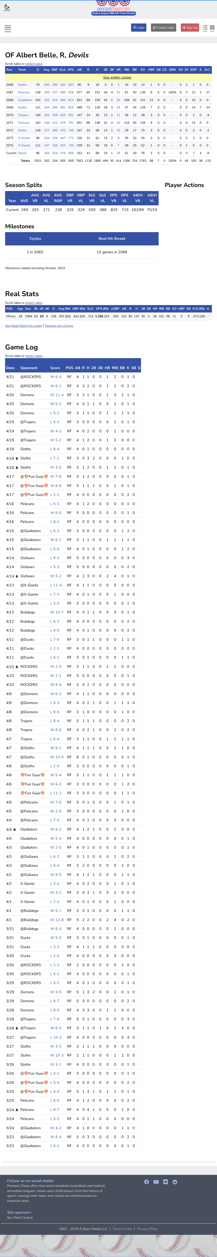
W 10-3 (57, 1055)
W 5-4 (55, 774)
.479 (62, 123)
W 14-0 (57, 757)
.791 (71, 123)
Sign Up (190, 28)
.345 (55, 107)
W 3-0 (55, 467)
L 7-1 (54, 458)
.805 (71, 153)
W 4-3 (55, 1127)
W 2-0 (55, 666)
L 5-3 (54, 503)
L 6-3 (54, 702)
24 (118, 107)
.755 (71, 130)
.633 (62, 115)
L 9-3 (54, 557)
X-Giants (24, 138)
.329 (55, 153)
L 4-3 (54, 421)
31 (118, 92)
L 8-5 (54, 1010)
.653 (71, 85)
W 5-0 (55, 937)
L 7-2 (54, 901)
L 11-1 (56, 793)
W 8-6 (55, 485)
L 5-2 (54, 1118)
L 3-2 (54, 883)
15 (118, 130)
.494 (62, 100)
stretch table (33, 64)
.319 (55, 100)
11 (118, 115)
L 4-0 (54, 630)
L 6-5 (54, 548)
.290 (55, 85)
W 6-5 (55, 512)
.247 (46, 145)
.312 (55, 123)
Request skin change (59, 326)
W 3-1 (55, 1064)
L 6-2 (54, 621)
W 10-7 (57, 612)
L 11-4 (56, 585)
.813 (71, 100)
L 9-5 (54, 711)
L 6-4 (54, 738)
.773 (71, 138)
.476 (62, 153)
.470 (62, 130)
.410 (62, 145)
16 (118, 153)
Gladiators (25, 100)
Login (139, 28)
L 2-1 (54, 494)
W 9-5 (55, 874)
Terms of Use (122, 1229)
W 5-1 (55, 910)
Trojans (23, 115)
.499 (62, 92)
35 (118, 100)
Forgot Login (163, 28)
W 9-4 (55, 684)
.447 (62, 138)
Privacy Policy (147, 1229)
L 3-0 (54, 603)
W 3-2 (55, 892)
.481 (62, 107)
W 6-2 (55, 693)
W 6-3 (55, 784)
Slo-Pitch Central (20, 1217)
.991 (71, 115)
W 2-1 (55, 675)
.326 (55, 138)
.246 (46, 123)
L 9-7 (54, 1000)
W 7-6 (55, 476)
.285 (55, 130)
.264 (46, 107)
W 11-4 (57, 394)
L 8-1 (54, 521)
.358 (55, 115)
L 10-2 (56, 1037)
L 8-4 (54, 448)
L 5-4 (54, 1082)
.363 (62, 85)
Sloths (22, 85)
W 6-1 (55, 385)
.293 (46, 115)
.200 (46, 85)
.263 (46, 92)
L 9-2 (54, 413)
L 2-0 (54, 766)
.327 (55, 92)
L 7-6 (54, 1019)
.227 (46, 130)
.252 (46, 100)
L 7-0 (54, 639)
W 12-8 (57, 919)
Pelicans (24, 92)
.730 (71, 145)
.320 (55, 145)
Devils (22, 153)
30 (118, 123)
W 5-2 (55, 403)
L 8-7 (54, 1109)
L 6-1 (54, 530)
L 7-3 (54, 594)
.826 (71, 92)
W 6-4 (55, 376)
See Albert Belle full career (23, 326)
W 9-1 (55, 747)
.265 (46, 153)
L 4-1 (54, 973)
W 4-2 (55, 431)
